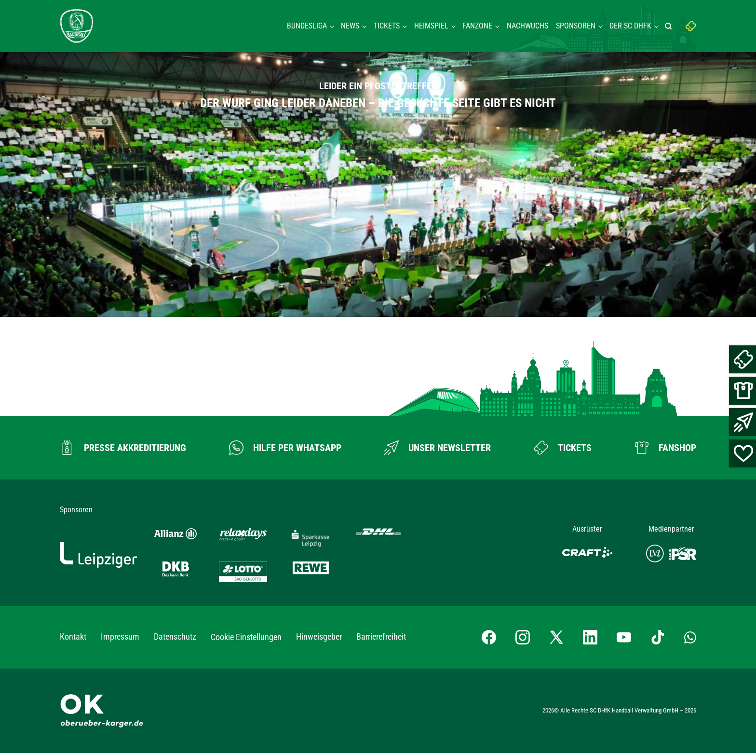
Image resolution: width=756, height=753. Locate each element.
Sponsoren (575, 25)
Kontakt (73, 636)
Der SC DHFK (630, 25)
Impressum (120, 636)
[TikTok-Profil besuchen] (657, 637)
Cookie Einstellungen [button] (246, 637)
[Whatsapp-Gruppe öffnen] (690, 637)
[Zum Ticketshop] (563, 447)
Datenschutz (175, 636)
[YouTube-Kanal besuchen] (624, 637)
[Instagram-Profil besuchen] (522, 637)
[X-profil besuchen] (556, 637)
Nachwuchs (527, 25)
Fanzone (477, 25)
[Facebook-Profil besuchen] (489, 637)
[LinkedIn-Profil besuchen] (590, 637)
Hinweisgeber (319, 636)
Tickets (387, 25)
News (350, 25)
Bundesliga (307, 25)
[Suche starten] (669, 26)
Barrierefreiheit (381, 636)
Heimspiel (431, 25)
